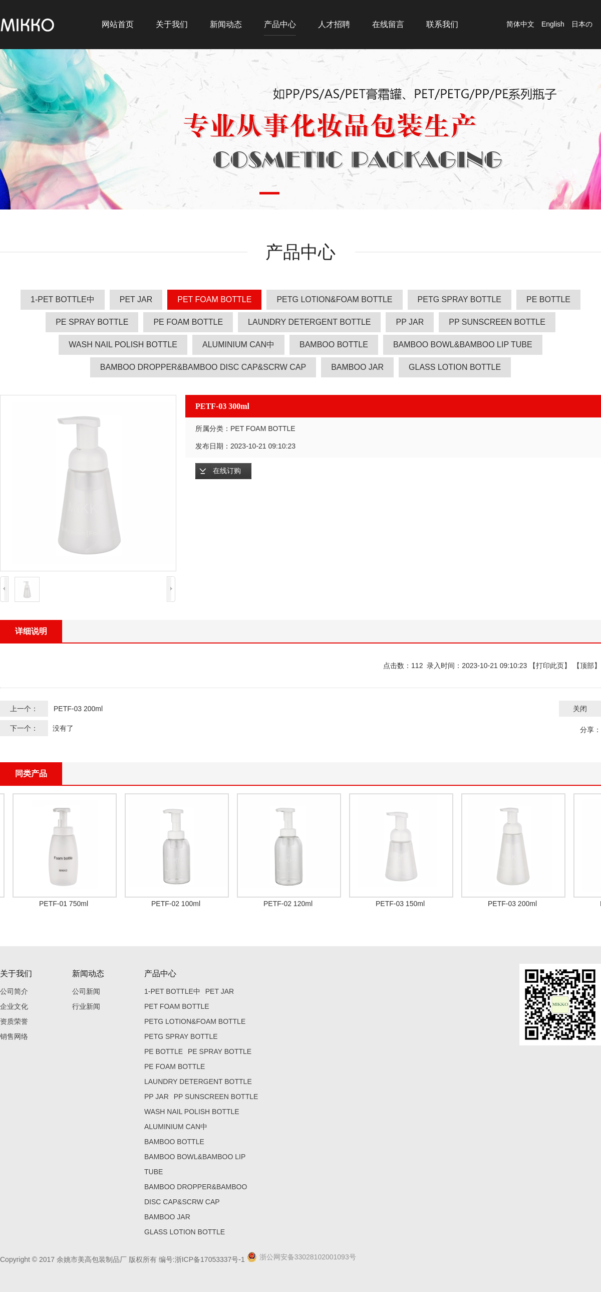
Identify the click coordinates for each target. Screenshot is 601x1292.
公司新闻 (86, 991)
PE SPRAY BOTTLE (92, 322)
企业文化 (14, 1006)
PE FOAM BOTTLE (188, 322)
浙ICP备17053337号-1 (210, 1259)
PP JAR (410, 322)
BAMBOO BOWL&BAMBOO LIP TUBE (462, 344)
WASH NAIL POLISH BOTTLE (123, 344)
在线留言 (388, 24)
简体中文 (520, 24)
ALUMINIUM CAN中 (238, 344)
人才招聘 (334, 24)
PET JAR (136, 299)
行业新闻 (86, 1006)
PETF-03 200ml (78, 709)
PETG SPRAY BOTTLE (459, 299)
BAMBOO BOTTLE (333, 344)
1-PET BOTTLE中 (63, 299)
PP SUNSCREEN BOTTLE (497, 322)
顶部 (587, 666)
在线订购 (227, 471)
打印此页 (550, 666)
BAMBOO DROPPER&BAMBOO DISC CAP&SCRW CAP (203, 367)
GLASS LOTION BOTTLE (455, 367)
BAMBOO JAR (357, 367)
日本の (581, 24)
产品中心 (280, 24)
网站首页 (118, 24)
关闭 (580, 709)
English (552, 24)
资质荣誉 (14, 1021)
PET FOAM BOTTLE (214, 299)
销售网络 (14, 1036)
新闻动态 (226, 24)
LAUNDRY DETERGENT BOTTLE (309, 322)
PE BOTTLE (548, 299)
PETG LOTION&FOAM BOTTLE (334, 299)
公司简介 (14, 991)
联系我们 (442, 24)
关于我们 (172, 24)
